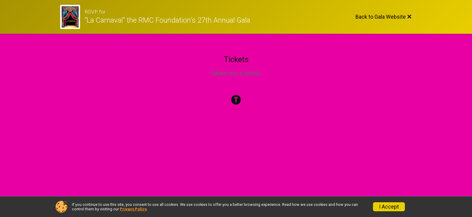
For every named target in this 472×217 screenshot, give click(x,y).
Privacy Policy (133, 209)
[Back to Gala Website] (384, 17)
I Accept (389, 207)
